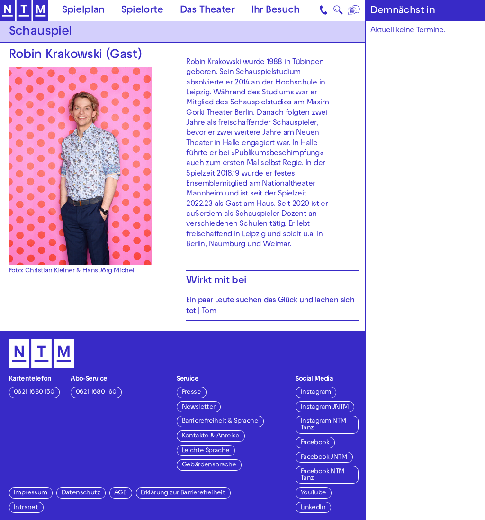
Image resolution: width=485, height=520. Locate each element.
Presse (191, 393)
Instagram (316, 393)
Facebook (315, 443)
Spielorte (142, 11)
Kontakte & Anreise (211, 436)
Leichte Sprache (206, 451)
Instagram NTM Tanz (323, 424)
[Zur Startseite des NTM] (24, 10)
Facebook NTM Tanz (323, 475)
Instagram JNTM (325, 407)
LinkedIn (313, 508)
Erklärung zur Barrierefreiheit (183, 493)
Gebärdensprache (209, 465)
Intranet (26, 508)
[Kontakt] (323, 10)
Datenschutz (81, 493)
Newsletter (199, 407)
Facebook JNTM (324, 458)
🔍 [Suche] (337, 12)
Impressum (30, 493)
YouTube (313, 493)
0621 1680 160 (96, 393)
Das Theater (207, 11)
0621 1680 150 (34, 393)
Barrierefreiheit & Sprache (220, 421)
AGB (120, 493)
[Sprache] (354, 10)
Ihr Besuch (275, 11)
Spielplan (83, 11)
